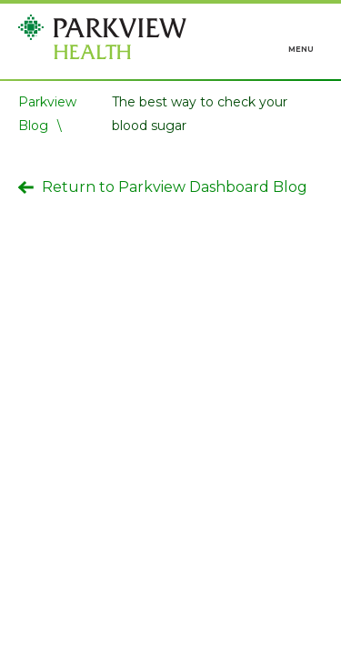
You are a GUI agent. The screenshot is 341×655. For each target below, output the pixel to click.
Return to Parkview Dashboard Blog (162, 187)
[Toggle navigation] (302, 40)
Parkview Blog (47, 114)
